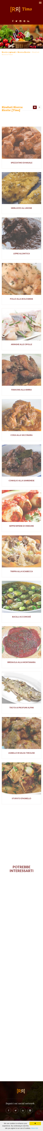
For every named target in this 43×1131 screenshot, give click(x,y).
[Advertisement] (21, 80)
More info (34, 1128)
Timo (27, 9)
